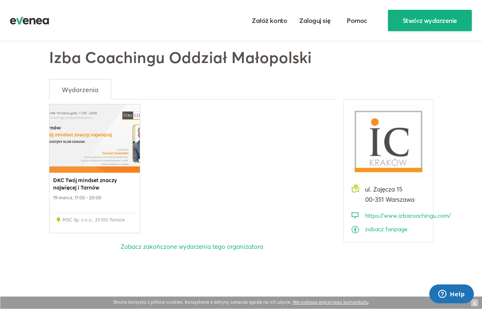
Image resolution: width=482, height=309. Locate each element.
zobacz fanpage (386, 229)
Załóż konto (269, 20)
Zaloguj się (314, 20)
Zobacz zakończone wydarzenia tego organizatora (192, 246)
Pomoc (357, 20)
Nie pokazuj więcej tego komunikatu (330, 302)
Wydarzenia (80, 90)
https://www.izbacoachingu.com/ (395, 215)
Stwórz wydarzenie (430, 20)
